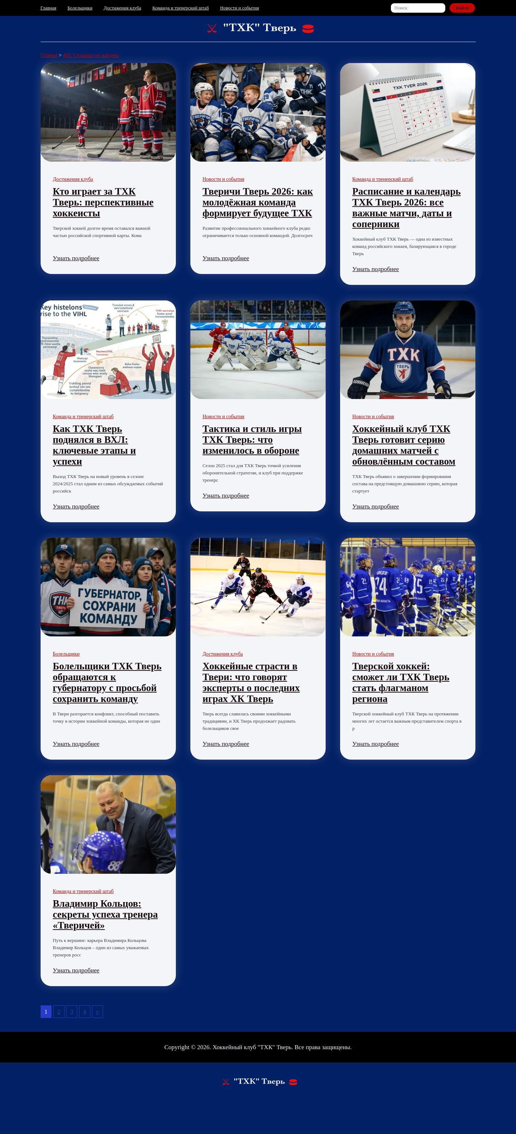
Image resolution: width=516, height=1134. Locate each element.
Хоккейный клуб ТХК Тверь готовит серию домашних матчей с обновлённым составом (403, 445)
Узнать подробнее (76, 258)
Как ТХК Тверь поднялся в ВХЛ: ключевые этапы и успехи (94, 445)
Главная (49, 8)
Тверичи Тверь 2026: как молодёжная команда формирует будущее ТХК (258, 202)
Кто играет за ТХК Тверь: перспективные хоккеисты (103, 202)
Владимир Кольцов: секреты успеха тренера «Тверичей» (105, 914)
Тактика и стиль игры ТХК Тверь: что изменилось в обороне (252, 439)
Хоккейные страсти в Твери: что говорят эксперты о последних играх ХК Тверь (251, 682)
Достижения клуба (122, 8)
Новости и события (239, 8)
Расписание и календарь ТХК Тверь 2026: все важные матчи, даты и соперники (406, 207)
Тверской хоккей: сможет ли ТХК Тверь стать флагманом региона (401, 682)
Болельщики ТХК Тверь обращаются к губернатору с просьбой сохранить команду (107, 682)
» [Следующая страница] (97, 1011)
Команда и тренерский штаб (180, 8)
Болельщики (79, 8)
